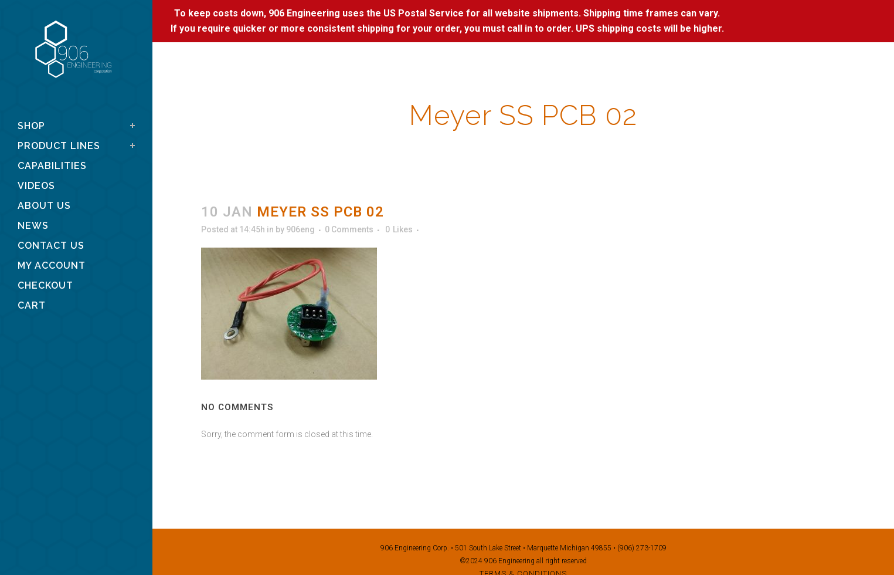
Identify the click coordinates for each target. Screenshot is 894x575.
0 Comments (349, 229)
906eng (300, 229)
